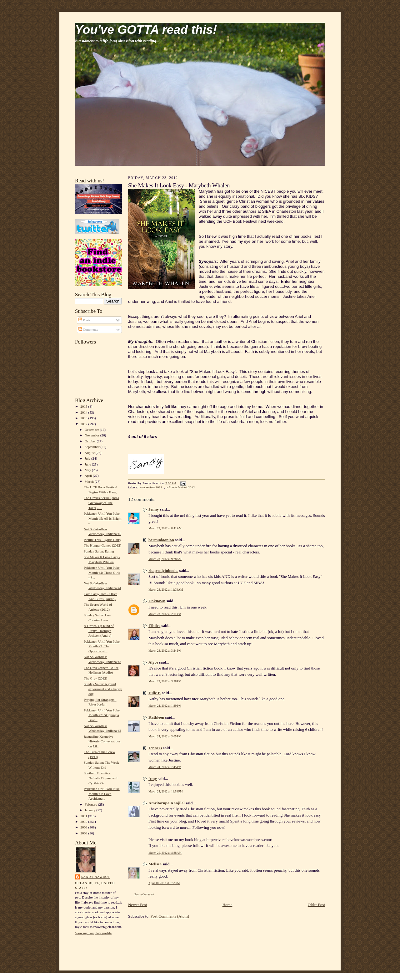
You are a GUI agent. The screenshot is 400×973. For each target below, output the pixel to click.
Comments (88, 329)
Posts (84, 320)
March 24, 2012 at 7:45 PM (164, 767)
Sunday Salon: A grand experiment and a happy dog (103, 688)
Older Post (316, 904)
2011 (84, 816)
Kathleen (156, 717)
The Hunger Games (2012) (102, 545)
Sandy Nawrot (95, 877)
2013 (84, 418)
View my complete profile (93, 933)
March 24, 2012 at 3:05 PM (164, 736)
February (91, 804)
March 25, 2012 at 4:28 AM (165, 852)
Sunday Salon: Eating (99, 551)
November (92, 435)
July (88, 458)
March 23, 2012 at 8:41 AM (165, 528)
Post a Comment (144, 894)
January (91, 810)
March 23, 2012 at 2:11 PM (164, 614)
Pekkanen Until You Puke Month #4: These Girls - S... (102, 572)
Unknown (156, 601)
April (89, 475)
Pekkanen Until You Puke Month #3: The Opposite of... (102, 646)
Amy (152, 778)
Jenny (153, 509)
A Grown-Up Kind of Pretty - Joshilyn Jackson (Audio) (99, 630)
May (88, 470)
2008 (84, 833)
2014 (84, 412)
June (88, 464)
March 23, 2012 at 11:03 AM (165, 589)
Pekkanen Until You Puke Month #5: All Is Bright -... (103, 518)
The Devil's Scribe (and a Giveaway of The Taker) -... (101, 502)
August (90, 453)
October (91, 441)
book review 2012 (150, 487)
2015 (84, 406)
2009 (84, 827)
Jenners (155, 748)
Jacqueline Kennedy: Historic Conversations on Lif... (102, 741)
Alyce (153, 662)
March (90, 481)
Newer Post (137, 904)
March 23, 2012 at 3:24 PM (164, 650)
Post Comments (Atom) (170, 916)
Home (227, 904)
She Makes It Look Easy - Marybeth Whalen (179, 185)
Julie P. (154, 692)
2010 (84, 821)
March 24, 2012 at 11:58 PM (165, 791)
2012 (84, 424)
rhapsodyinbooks (163, 570)
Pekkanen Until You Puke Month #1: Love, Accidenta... (102, 793)
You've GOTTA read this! (146, 29)
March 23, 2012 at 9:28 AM (165, 559)
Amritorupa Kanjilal (167, 803)
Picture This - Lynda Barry (102, 540)
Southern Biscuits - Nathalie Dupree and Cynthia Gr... (100, 778)
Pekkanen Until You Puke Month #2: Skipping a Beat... (102, 715)
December (92, 429)
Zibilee (154, 625)
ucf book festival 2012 (180, 487)
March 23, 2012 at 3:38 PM (164, 681)
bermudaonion (161, 539)
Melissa (155, 864)
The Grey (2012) (95, 678)
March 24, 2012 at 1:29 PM (164, 705)
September (93, 447)
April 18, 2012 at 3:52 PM (164, 883)
